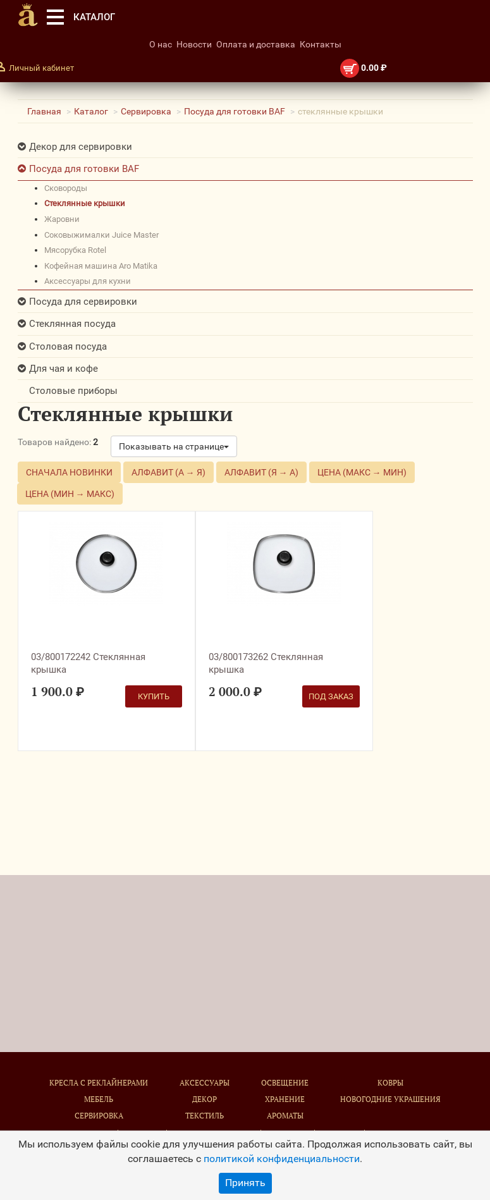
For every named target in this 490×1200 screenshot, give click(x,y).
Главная (44, 111)
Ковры (390, 1082)
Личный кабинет (41, 68)
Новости (194, 44)
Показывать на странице (174, 446)
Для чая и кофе (63, 368)
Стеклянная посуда (72, 323)
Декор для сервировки (80, 146)
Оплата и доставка (255, 44)
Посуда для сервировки (83, 301)
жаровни (62, 219)
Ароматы (285, 1115)
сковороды (65, 188)
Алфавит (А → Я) (168, 472)
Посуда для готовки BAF (234, 111)
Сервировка (146, 111)
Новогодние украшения (390, 1099)
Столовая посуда (68, 346)
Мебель (98, 1099)
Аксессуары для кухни (87, 281)
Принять (245, 1183)
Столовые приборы (73, 390)
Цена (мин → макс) (69, 494)
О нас (160, 44)
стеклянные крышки (84, 203)
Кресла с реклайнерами (98, 1082)
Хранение (285, 1099)
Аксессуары (205, 1082)
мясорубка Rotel (75, 250)
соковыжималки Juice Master (101, 235)
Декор (204, 1099)
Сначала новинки (69, 472)
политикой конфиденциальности (282, 1159)
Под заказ (331, 696)
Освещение (285, 1082)
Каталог (91, 111)
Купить (153, 696)
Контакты (320, 44)
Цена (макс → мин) (362, 472)
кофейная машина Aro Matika (100, 266)
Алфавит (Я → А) (261, 472)
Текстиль (204, 1115)
